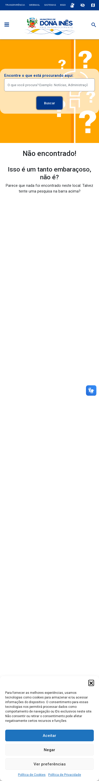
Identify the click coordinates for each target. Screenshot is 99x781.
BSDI (63, 5)
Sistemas (50, 5)
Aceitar (49, 735)
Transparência (15, 5)
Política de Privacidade (64, 775)
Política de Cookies (32, 775)
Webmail (34, 5)
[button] (91, 682)
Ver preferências (50, 764)
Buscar (49, 103)
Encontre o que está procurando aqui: (38, 75)
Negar (49, 750)
